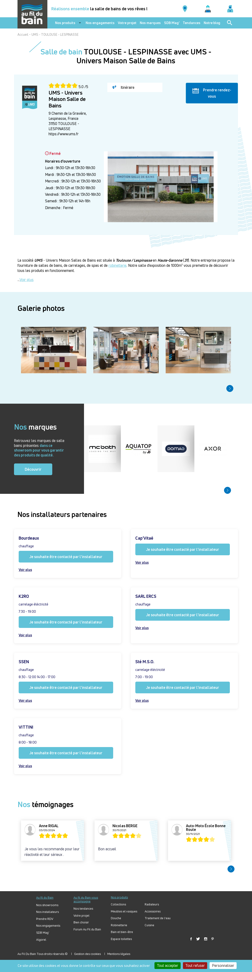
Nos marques (150, 23)
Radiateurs (152, 904)
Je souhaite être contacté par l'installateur (65, 556)
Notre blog (212, 23)
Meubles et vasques (124, 911)
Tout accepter (167, 965)
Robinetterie (119, 925)
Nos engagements (100, 23)
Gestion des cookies (87, 954)
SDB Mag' (171, 23)
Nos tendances (83, 908)
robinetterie (117, 265)
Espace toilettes (121, 938)
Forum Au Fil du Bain (87, 929)
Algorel (41, 939)
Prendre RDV (44, 918)
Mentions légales (118, 954)
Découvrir (33, 469)
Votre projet (127, 23)
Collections (118, 904)
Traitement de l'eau (158, 918)
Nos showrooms (47, 905)
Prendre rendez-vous (211, 93)
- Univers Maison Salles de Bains (65, 260)
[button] (229, 388)
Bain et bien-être (122, 931)
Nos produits (65, 23)
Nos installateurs (47, 911)
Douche (116, 918)
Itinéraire (123, 87)
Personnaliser (223, 965)
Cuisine (149, 925)
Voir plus (27, 279)
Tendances (191, 23)
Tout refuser (195, 965)
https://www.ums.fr (64, 133)
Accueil (23, 34)
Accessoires (153, 911)
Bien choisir (81, 922)
